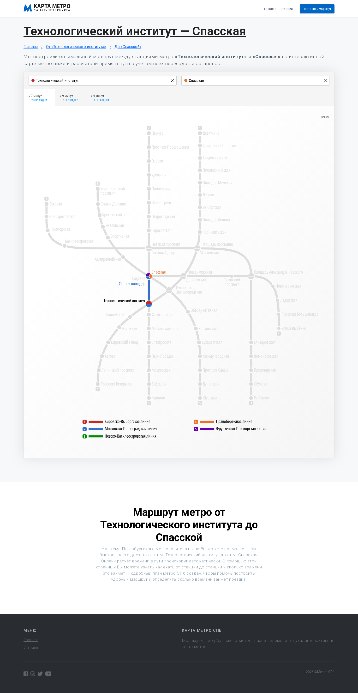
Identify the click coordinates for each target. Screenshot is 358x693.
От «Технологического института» (76, 46)
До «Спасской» (127, 46)
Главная (270, 9)
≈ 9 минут (69, 98)
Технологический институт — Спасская (135, 31)
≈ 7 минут (38, 98)
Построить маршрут (317, 9)
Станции (286, 9)
